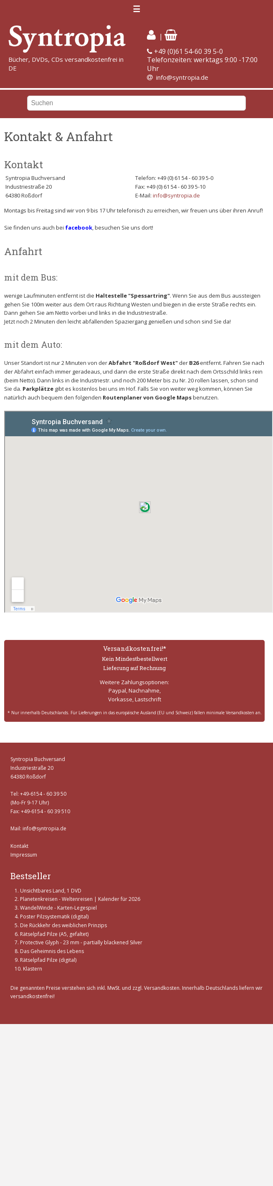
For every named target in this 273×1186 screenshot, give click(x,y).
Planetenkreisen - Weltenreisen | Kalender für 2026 (80, 899)
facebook (78, 227)
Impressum (23, 854)
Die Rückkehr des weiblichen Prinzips (63, 925)
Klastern (32, 968)
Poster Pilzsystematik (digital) (54, 916)
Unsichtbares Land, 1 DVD (50, 890)
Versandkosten (161, 987)
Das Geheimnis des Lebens (52, 951)
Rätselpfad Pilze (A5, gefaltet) (54, 934)
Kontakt (19, 846)
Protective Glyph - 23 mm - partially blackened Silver (81, 942)
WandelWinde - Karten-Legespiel (58, 907)
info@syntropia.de (182, 77)
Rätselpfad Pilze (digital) (48, 959)
